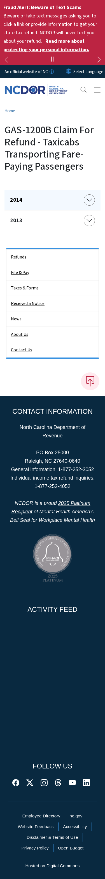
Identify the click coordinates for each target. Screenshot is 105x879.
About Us (19, 334)
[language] (88, 72)
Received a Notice (28, 303)
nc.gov (76, 815)
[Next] (99, 60)
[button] (80, 90)
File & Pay (20, 272)
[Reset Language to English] (68, 72)
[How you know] (51, 72)
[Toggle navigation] (97, 90)
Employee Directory (41, 815)
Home (9, 111)
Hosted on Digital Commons (52, 865)
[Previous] (6, 60)
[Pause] (52, 60)
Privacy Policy (34, 848)
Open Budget (71, 848)
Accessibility (75, 826)
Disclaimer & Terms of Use (52, 837)
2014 (16, 200)
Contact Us (21, 350)
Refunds (18, 257)
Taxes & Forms (25, 288)
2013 (16, 220)
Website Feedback (36, 826)
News (16, 319)
